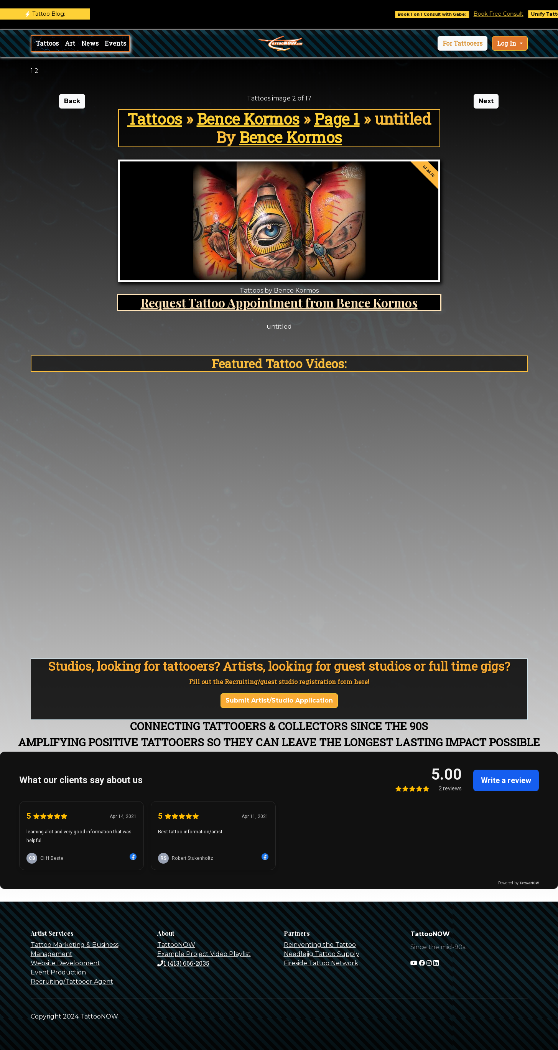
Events (115, 43)
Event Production (58, 972)
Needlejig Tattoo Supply (321, 954)
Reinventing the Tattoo (320, 944)
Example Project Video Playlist (204, 954)
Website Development (65, 963)
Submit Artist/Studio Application (279, 700)
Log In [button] (507, 43)
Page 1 (337, 119)
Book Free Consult (503, 13)
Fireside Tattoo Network (321, 963)
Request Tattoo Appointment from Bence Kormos (279, 302)
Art (70, 43)
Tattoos (47, 43)
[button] (462, 43)
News (90, 43)
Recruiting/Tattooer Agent (72, 981)
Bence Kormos (248, 119)
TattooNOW (176, 944)
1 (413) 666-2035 (183, 963)
